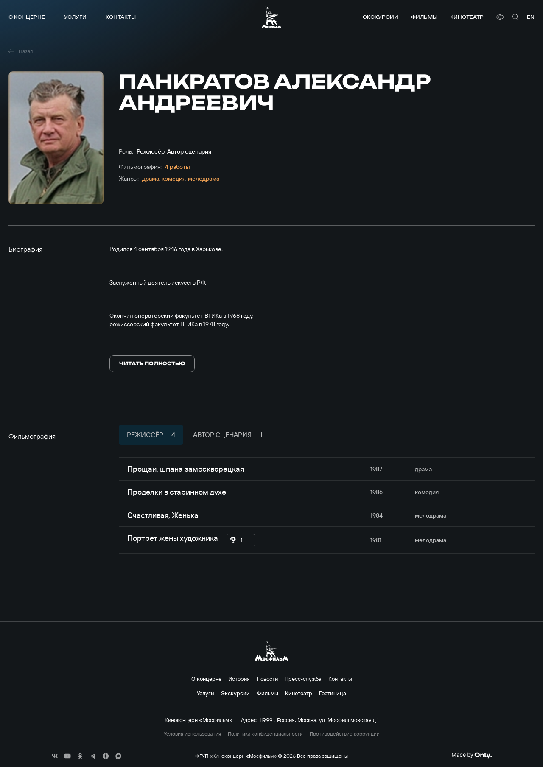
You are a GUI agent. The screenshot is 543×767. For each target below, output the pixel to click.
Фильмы (424, 17)
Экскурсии (380, 17)
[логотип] (271, 17)
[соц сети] (54, 756)
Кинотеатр (467, 17)
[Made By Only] (471, 755)
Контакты (121, 17)
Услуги (75, 17)
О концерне (26, 17)
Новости (267, 678)
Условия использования (192, 734)
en (531, 17)
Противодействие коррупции (345, 734)
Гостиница (332, 693)
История (239, 678)
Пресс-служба (303, 678)
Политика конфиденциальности (265, 734)
